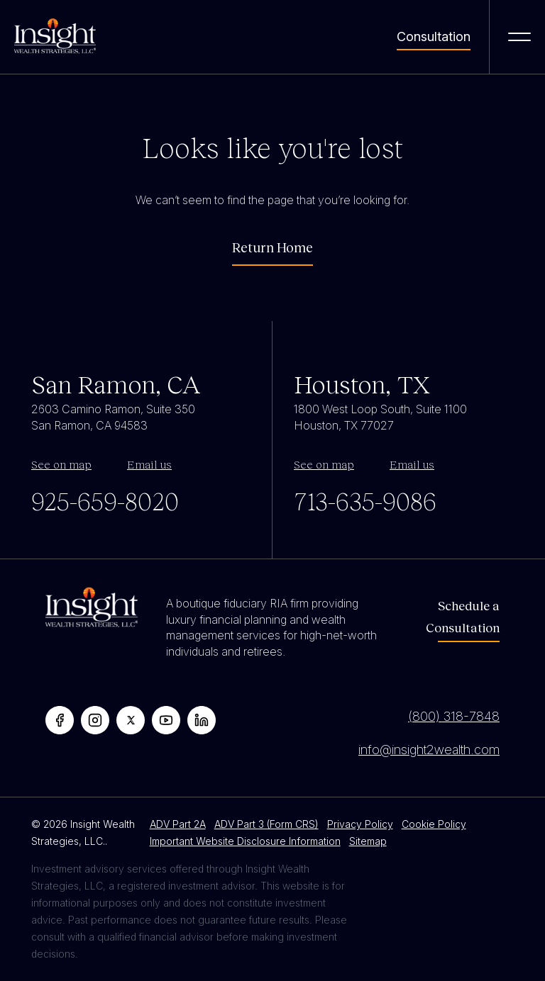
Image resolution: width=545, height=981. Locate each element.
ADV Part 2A (178, 824)
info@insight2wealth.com (429, 749)
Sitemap (368, 841)
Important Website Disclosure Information (245, 841)
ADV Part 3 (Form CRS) (266, 824)
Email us (149, 464)
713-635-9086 (365, 500)
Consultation (433, 36)
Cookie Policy (434, 824)
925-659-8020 (105, 500)
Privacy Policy (360, 824)
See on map (61, 464)
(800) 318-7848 (454, 716)
